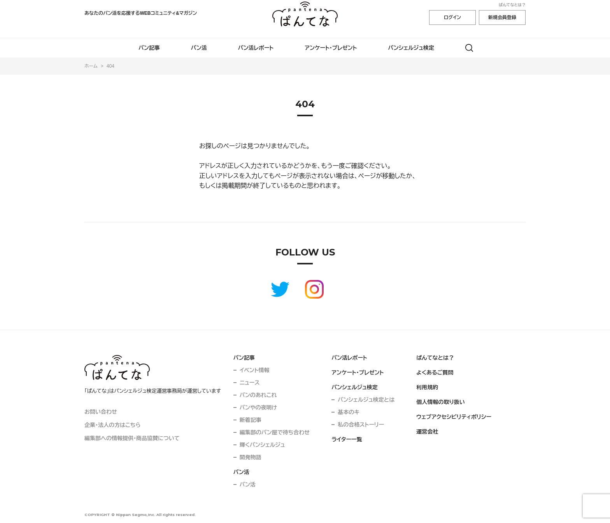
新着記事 (250, 420)
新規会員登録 (502, 17)
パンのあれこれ (258, 395)
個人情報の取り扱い (440, 402)
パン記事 (149, 48)
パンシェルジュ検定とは (366, 399)
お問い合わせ (100, 412)
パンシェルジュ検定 (411, 48)
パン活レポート (256, 48)
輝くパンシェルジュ (262, 445)
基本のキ (348, 412)
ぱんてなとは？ (512, 5)
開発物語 (250, 457)
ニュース (250, 382)
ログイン (452, 17)
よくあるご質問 (434, 372)
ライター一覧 (346, 439)
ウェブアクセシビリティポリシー (453, 417)
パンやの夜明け (258, 407)
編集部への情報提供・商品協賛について (132, 438)
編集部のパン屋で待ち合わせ (275, 432)
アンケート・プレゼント (331, 48)
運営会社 (427, 432)
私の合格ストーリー (361, 424)
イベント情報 (255, 370)
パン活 (199, 48)
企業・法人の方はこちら (112, 425)
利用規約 (427, 387)
